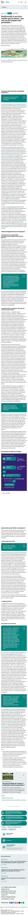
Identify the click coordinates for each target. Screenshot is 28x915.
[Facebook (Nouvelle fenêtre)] (12, 903)
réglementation (12, 829)
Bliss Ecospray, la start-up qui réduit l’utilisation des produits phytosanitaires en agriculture (14, 862)
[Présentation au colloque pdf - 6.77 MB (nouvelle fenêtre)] (11, 475)
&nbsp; (14, 75)
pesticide (4, 827)
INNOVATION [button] (5, 889)
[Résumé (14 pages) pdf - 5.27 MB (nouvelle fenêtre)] (9, 459)
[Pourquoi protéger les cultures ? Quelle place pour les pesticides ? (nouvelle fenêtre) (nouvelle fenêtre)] (14, 784)
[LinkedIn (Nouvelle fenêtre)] (10, 903)
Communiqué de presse (9, 487)
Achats (22, 911)
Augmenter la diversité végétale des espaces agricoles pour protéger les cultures (13, 870)
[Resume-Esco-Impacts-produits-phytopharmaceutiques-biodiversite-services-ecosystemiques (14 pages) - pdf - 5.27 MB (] (14, 813)
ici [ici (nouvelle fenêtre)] (4, 471)
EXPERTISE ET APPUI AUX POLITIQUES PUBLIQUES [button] (8, 892)
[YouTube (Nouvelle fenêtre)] (17, 903)
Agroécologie (4, 859)
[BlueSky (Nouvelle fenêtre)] (14, 903)
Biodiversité (4, 13)
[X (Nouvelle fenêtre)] (19, 903)
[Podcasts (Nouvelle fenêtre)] (23, 903)
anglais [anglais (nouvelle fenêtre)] (3, 462)
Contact (21, 913)
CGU (9, 911)
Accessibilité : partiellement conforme (8, 912)
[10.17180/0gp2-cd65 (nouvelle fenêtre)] (19, 478)
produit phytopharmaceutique (14, 827)
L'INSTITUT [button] (4, 895)
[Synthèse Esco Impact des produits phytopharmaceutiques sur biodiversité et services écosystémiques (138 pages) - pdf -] (14, 818)
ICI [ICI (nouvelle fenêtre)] (14, 481)
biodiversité (4, 829)
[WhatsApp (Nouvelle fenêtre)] (21, 903)
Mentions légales (4, 911)
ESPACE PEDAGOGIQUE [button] (8, 897)
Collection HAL (9, 484)
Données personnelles (15, 911)
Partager (15, 13)
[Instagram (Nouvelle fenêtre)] (16, 903)
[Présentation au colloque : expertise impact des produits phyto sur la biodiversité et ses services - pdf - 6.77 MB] (14, 823)
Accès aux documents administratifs (8, 913)
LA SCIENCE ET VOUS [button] (7, 899)
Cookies (17, 913)
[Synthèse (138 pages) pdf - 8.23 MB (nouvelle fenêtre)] (9, 467)
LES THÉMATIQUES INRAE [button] (8, 887)
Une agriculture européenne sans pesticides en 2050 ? (13, 878)
